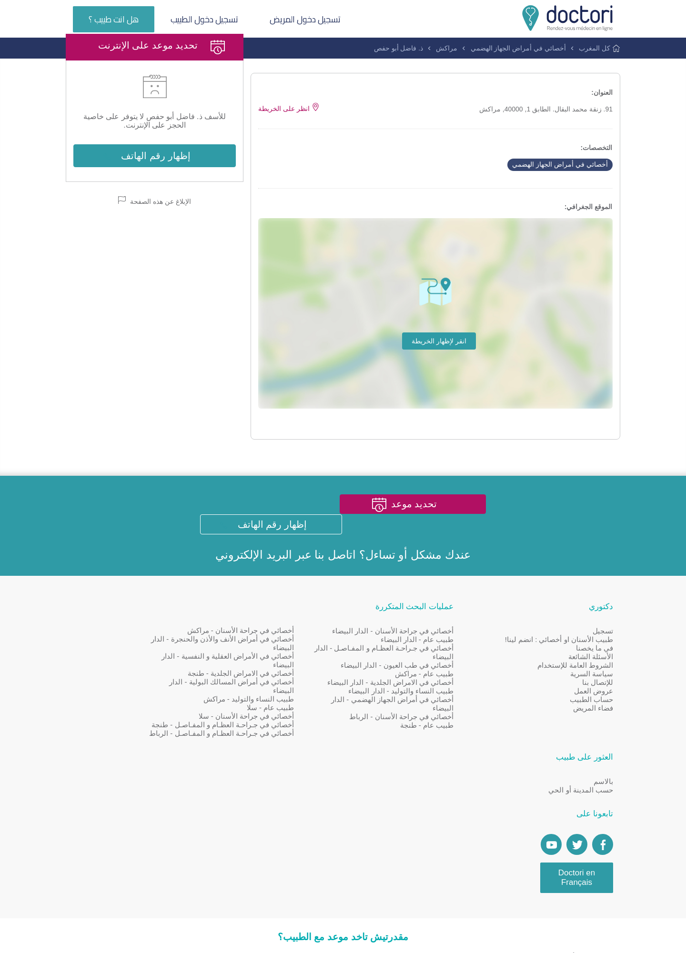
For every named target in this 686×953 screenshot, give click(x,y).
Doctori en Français (160, 746)
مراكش (447, 48)
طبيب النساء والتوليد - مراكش (290, 719)
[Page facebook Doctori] (186, 713)
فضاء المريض (593, 727)
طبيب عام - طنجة (448, 753)
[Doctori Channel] (135, 713)
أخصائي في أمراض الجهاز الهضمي (518, 48)
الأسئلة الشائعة (590, 676)
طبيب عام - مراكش (445, 693)
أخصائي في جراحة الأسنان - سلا (288, 736)
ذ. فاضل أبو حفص (399, 48)
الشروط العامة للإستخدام (575, 685)
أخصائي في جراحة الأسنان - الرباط (422, 745)
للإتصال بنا (597, 702)
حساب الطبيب (591, 719)
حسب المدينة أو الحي (164, 659)
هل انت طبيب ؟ (115, 20)
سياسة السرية (591, 693)
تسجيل (603, 650)
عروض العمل (593, 710)
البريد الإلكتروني (253, 573)
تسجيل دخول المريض (309, 20)
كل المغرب (595, 48)
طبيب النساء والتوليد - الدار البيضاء (421, 719)
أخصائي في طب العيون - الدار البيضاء (418, 685)
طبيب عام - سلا (312, 727)
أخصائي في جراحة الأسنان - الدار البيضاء (413, 650)
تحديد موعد (417, 543)
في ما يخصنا (594, 667)
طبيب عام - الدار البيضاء (437, 659)
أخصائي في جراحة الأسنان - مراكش (282, 650)
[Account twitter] (161, 713)
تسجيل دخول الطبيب (207, 20)
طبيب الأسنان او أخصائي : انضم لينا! (559, 659)
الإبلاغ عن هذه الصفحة (154, 237)
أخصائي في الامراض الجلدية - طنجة (282, 693)
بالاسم (187, 650)
